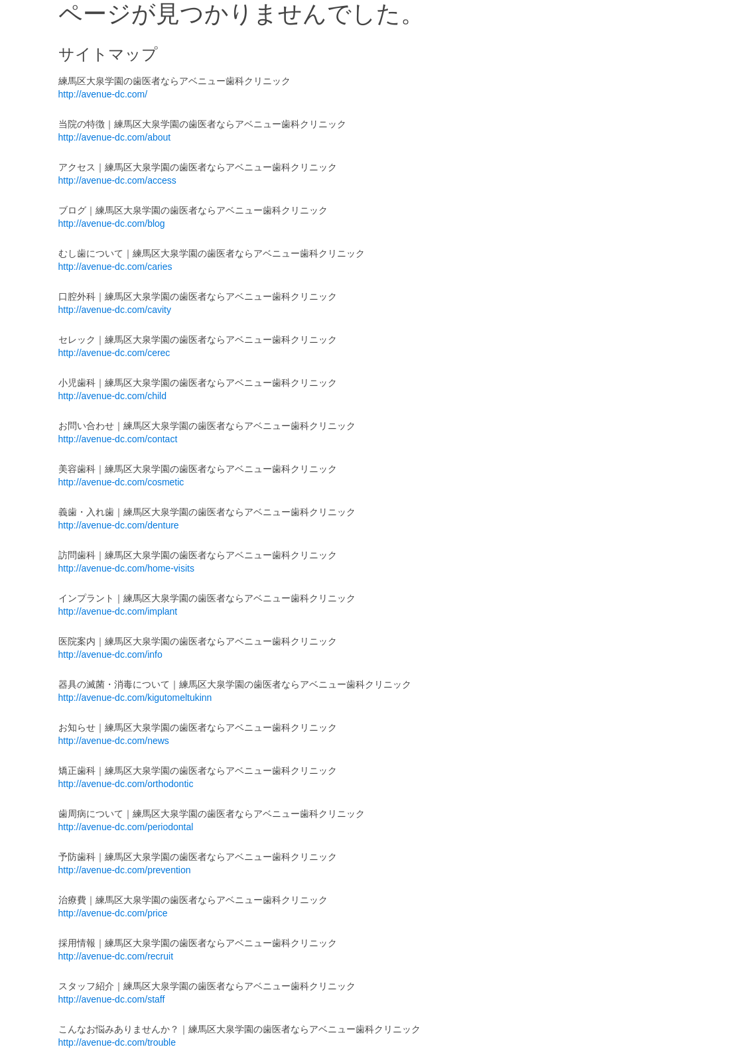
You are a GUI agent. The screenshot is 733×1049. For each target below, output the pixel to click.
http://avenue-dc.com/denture (118, 525)
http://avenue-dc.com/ (103, 94)
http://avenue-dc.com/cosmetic (121, 482)
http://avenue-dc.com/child (112, 396)
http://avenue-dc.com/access (117, 180)
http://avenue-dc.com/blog (111, 223)
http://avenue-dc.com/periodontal (126, 827)
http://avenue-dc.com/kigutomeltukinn (135, 697)
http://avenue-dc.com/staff (111, 999)
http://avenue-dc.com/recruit (116, 956)
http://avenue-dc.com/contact (118, 439)
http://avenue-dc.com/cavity (114, 309)
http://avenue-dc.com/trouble (117, 1042)
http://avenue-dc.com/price (113, 913)
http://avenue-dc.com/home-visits (126, 568)
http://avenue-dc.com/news (113, 740)
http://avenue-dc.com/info (110, 654)
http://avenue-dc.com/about (114, 137)
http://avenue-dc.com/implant (118, 611)
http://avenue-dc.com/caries (115, 266)
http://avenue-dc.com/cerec (114, 352)
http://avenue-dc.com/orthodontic (126, 783)
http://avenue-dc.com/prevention (124, 870)
